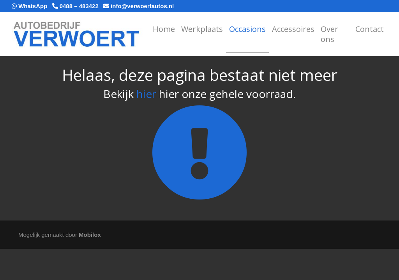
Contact (369, 29)
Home (164, 29)
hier (146, 93)
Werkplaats (202, 29)
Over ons (329, 34)
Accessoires (293, 29)
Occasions (247, 29)
